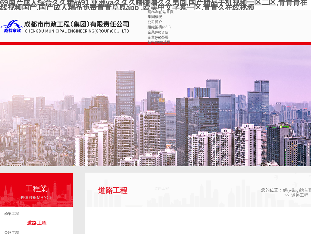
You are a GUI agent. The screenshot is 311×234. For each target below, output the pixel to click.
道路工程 (36, 222)
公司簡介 (155, 22)
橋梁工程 (11, 214)
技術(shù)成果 (159, 42)
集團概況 (155, 17)
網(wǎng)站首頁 (160, 12)
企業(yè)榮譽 (158, 37)
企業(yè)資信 (158, 32)
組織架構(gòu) (159, 27)
